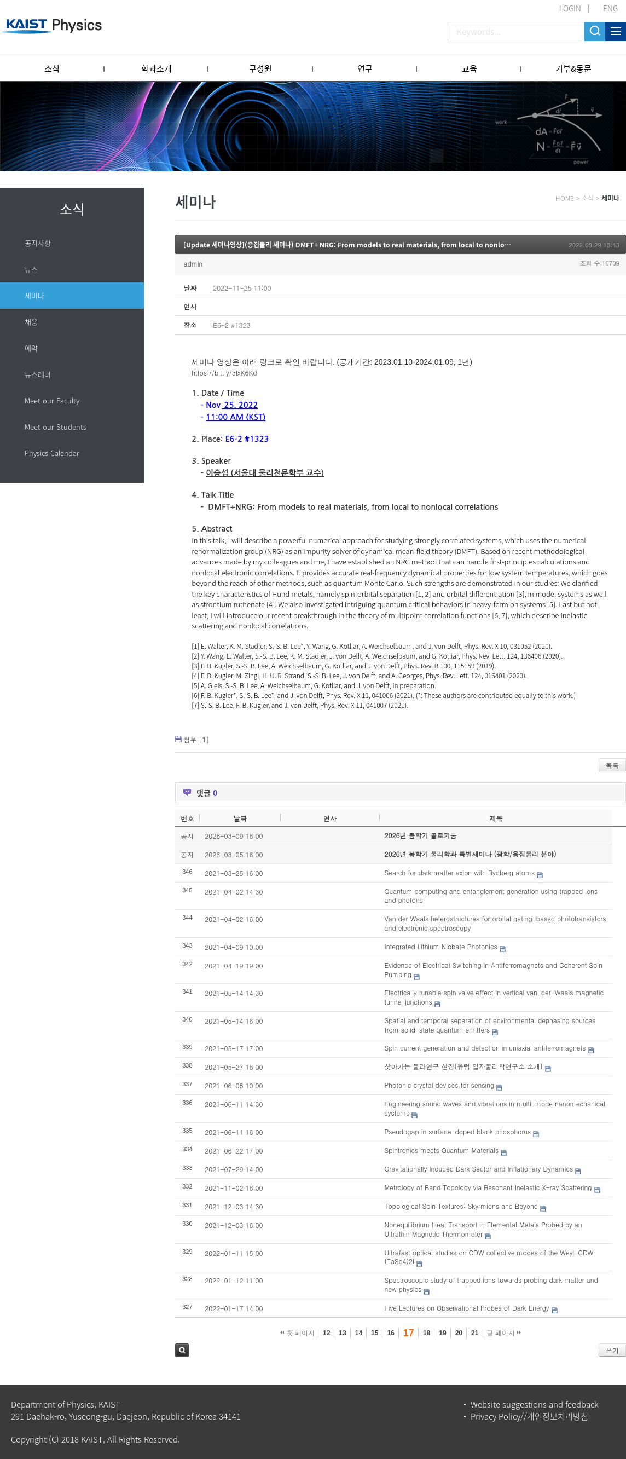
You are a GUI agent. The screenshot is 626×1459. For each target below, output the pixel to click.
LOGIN (570, 8)
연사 (330, 818)
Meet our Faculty (52, 400)
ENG (610, 8)
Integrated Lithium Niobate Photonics (441, 946)
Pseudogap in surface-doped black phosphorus (458, 1131)
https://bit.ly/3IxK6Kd (224, 372)
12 (326, 1333)
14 (358, 1333)
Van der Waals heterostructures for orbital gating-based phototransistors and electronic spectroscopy (495, 923)
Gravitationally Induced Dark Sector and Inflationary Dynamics (479, 1168)
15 (374, 1333)
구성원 (260, 68)
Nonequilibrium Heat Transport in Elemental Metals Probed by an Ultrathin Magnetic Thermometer (483, 1229)
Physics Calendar (52, 453)
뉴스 (31, 269)
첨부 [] (196, 739)
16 (390, 1333)
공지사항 (38, 243)
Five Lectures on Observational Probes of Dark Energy (467, 1307)
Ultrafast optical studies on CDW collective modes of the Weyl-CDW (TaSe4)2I (489, 1257)
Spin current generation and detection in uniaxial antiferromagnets (485, 1047)
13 (342, 1333)
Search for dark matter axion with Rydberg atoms (460, 872)
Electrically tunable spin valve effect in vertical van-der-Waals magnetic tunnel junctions (494, 997)
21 (474, 1333)
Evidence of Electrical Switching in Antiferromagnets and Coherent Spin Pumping (493, 969)
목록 (612, 765)
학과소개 (156, 68)
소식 (52, 68)
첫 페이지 (297, 1333)
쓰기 (612, 1350)
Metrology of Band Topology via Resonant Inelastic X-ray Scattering (488, 1187)
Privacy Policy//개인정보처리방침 (529, 1416)
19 (442, 1333)
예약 (31, 348)
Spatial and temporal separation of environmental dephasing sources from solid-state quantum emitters (490, 1025)
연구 (365, 68)
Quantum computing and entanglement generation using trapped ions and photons (491, 895)
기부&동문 (573, 68)
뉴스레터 (38, 374)
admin (192, 263)
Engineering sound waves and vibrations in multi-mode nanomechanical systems (495, 1108)
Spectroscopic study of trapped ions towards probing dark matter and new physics (491, 1284)
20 (458, 1333)
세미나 (34, 295)
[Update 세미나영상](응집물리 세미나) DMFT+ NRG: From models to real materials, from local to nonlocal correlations (369, 245)
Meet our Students (55, 427)
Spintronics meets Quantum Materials (442, 1150)
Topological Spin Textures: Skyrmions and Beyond (461, 1205)
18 (426, 1333)
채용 (31, 321)
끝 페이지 (503, 1333)
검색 (182, 1350)
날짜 (240, 818)
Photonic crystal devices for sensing (440, 1084)
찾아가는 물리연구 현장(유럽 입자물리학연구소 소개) (464, 1066)
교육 (469, 68)
